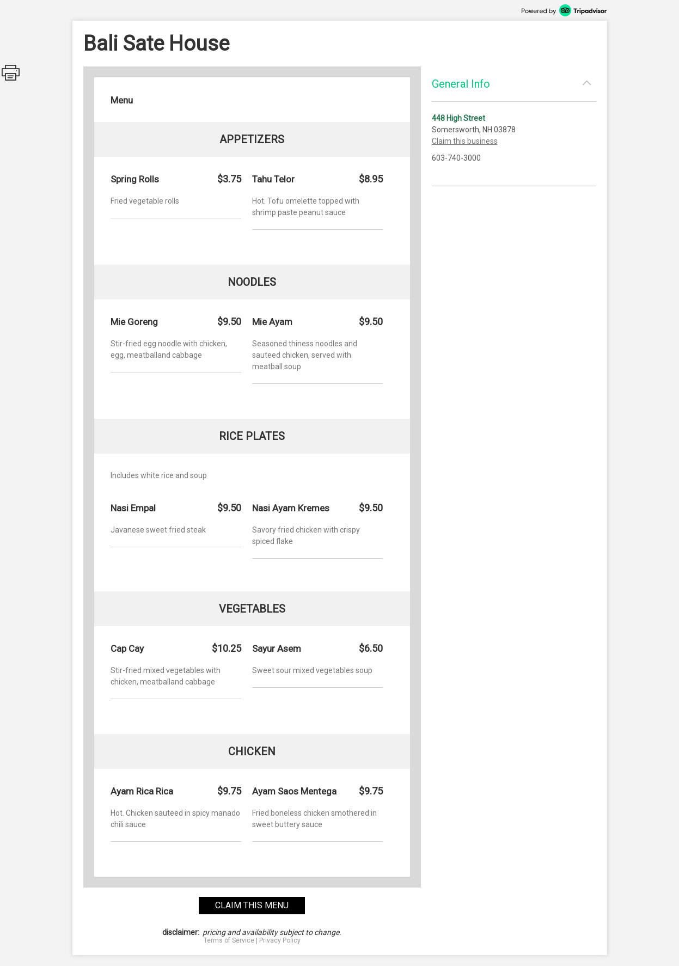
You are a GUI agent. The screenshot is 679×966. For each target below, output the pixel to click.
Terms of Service (229, 940)
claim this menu (252, 905)
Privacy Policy (280, 940)
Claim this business (465, 141)
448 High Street (458, 118)
